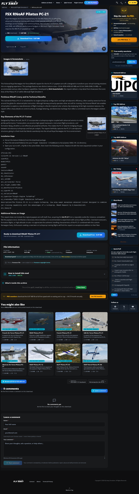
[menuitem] (91, 2)
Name (6, 416)
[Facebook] (115, 307)
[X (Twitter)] (124, 307)
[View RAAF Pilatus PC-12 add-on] (40, 354)
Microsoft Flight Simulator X (19, 7)
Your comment (9, 435)
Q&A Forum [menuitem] (68, 3)
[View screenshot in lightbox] (104, 49)
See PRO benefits (97, 292)
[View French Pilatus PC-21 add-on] (68, 323)
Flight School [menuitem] (78, 3)
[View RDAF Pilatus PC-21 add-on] (40, 323)
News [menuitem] (59, 3)
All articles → (124, 242)
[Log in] (125, 2)
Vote (114, 295)
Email (6, 425)
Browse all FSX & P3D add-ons (14, 377)
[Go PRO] (132, 2)
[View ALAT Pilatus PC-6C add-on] (68, 354)
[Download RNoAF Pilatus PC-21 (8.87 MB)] (28, 38)
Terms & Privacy (48, 477)
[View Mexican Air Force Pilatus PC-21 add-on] (13, 355)
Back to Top (69, 485)
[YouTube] (133, 307)
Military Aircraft (37, 7)
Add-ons (4, 7)
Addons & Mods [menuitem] (47, 3)
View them (81, 283)
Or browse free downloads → (124, 44)
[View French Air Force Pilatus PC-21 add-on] (13, 323)
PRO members (65, 252)
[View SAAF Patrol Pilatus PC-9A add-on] (95, 354)
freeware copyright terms (42, 258)
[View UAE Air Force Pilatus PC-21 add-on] (95, 323)
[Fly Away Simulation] (10, 3)
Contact (31, 477)
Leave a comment (99, 386)
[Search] (117, 2)
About (39, 477)
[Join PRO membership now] (124, 39)
